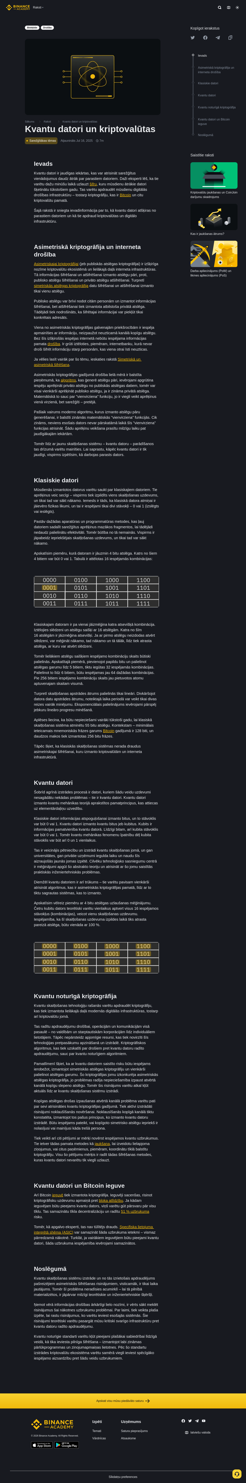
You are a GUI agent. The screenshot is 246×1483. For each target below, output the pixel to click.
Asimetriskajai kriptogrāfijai (56, 264)
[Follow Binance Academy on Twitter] (190, 1420)
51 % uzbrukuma (135, 1211)
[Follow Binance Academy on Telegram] (197, 1421)
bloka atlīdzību (111, 1200)
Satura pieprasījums (134, 1431)
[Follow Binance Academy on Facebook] (183, 1421)
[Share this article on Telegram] (217, 37)
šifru (93, 184)
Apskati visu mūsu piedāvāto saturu (123, 1401)
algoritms (68, 380)
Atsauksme (128, 1438)
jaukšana (102, 1144)
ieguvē (57, 1195)
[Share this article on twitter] (192, 37)
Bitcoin (125, 195)
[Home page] (18, 8)
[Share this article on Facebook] (205, 37)
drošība (53, 344)
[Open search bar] (218, 7)
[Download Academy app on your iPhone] (42, 1445)
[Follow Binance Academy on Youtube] (204, 1421)
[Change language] (228, 7)
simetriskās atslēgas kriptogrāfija (61, 286)
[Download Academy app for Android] (66, 1445)
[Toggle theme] (237, 7)
